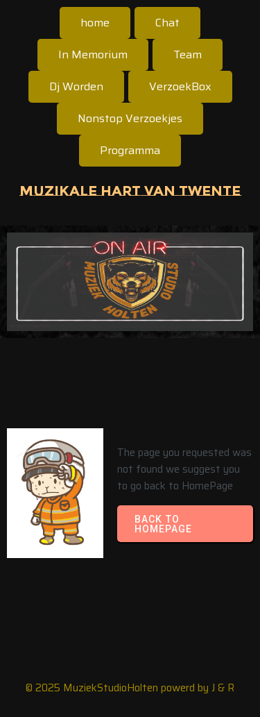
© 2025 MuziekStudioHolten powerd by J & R (130, 688)
